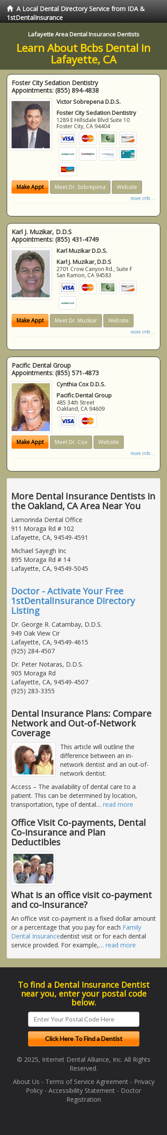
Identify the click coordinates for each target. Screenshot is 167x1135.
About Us (26, 1081)
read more (118, 804)
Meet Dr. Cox (71, 442)
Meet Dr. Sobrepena (80, 187)
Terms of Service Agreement (86, 1081)
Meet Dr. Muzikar (76, 320)
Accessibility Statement (82, 1090)
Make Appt (30, 187)
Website (127, 187)
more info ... (142, 198)
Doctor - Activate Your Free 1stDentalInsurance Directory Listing (73, 601)
